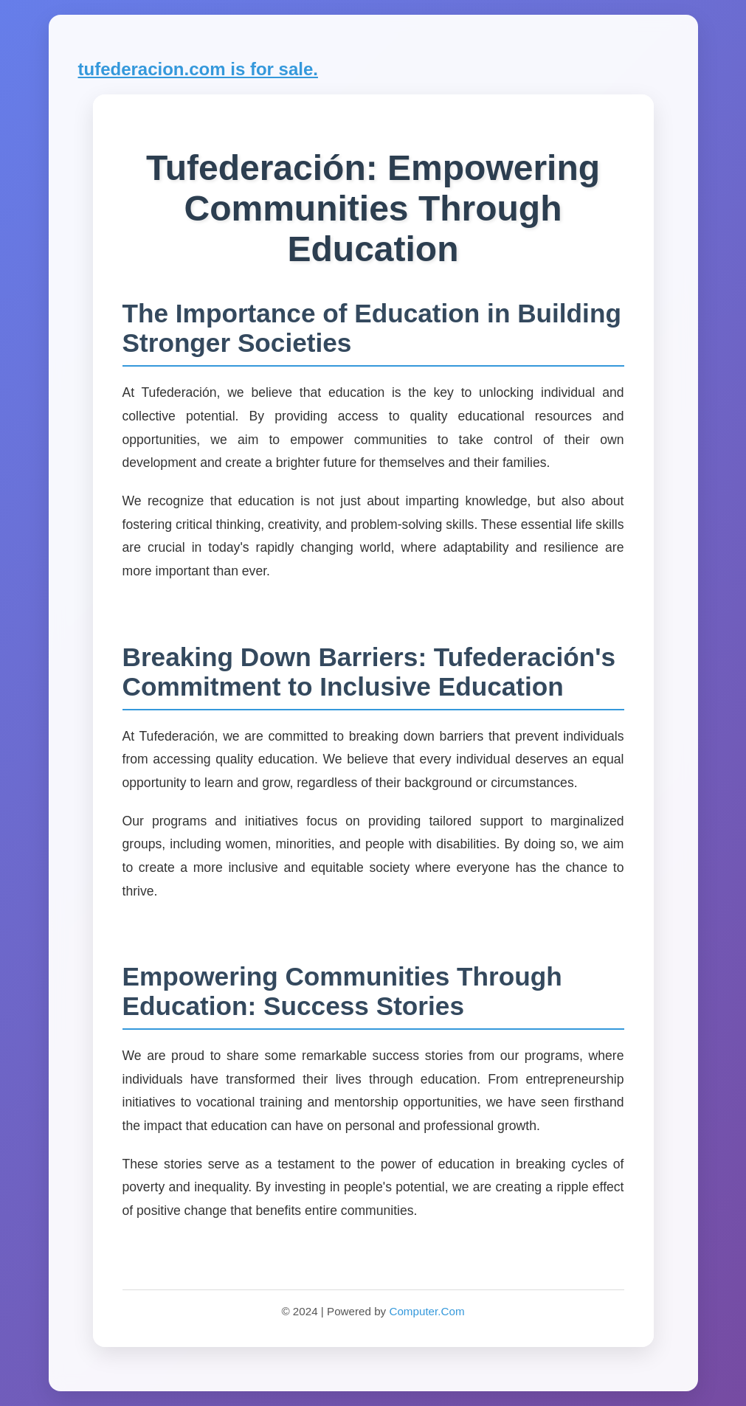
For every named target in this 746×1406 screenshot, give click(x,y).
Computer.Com (426, 1311)
